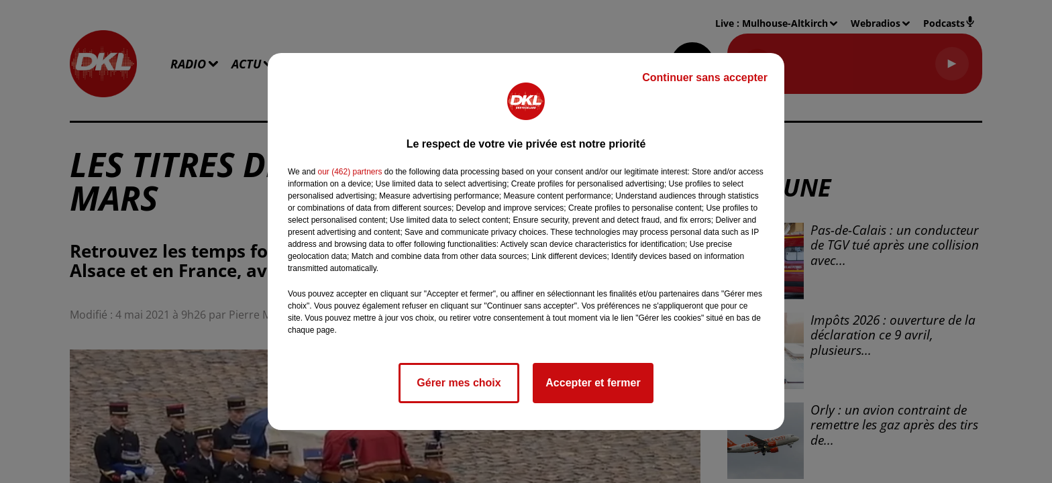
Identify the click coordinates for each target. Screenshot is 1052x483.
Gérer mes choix (459, 382)
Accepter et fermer (592, 382)
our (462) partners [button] (349, 171)
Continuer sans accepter (705, 77)
